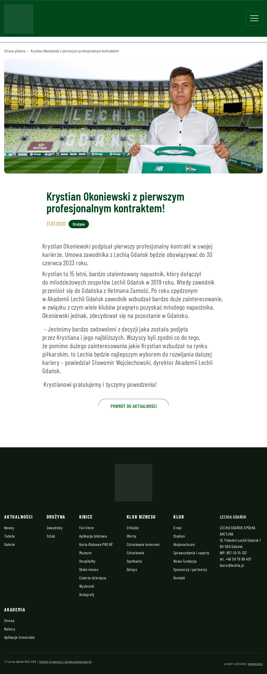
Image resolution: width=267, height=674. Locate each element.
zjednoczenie (255, 663)
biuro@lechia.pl (232, 565)
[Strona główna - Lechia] (18, 20)
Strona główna (15, 50)
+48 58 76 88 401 (238, 558)
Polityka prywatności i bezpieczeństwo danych (65, 661)
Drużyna (79, 223)
